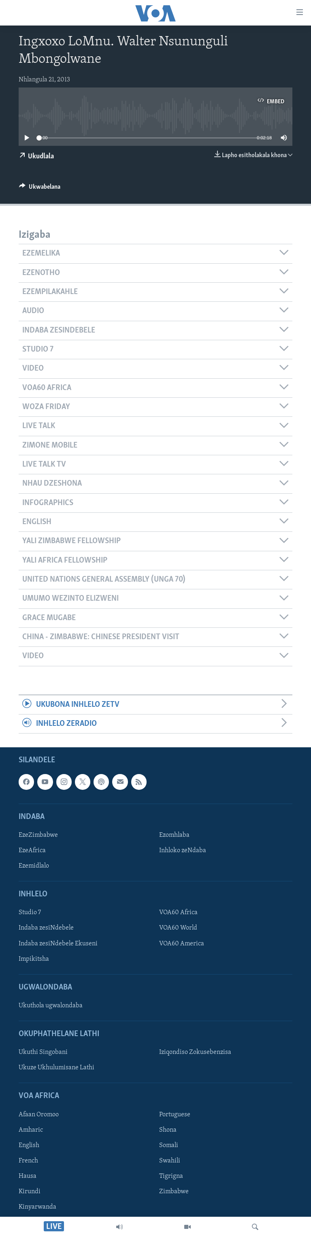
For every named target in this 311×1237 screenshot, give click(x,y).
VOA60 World (178, 928)
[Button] (39, 188)
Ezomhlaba (174, 835)
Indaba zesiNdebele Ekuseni (58, 944)
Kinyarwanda (37, 1207)
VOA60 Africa (178, 913)
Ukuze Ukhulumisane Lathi (56, 1068)
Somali (168, 1145)
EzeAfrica (32, 850)
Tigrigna (171, 1176)
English (29, 1145)
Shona (168, 1130)
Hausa (27, 1176)
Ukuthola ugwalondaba (51, 1005)
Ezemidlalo (34, 866)
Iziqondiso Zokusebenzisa (195, 1052)
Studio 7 (30, 913)
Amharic (31, 1130)
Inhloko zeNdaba (182, 850)
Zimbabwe (174, 1192)
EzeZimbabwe (38, 835)
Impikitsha (34, 959)
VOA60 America (181, 944)
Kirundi (29, 1192)
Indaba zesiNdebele (46, 928)
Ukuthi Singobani (43, 1052)
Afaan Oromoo (39, 1114)
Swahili (169, 1161)
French (28, 1161)
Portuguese (174, 1114)
